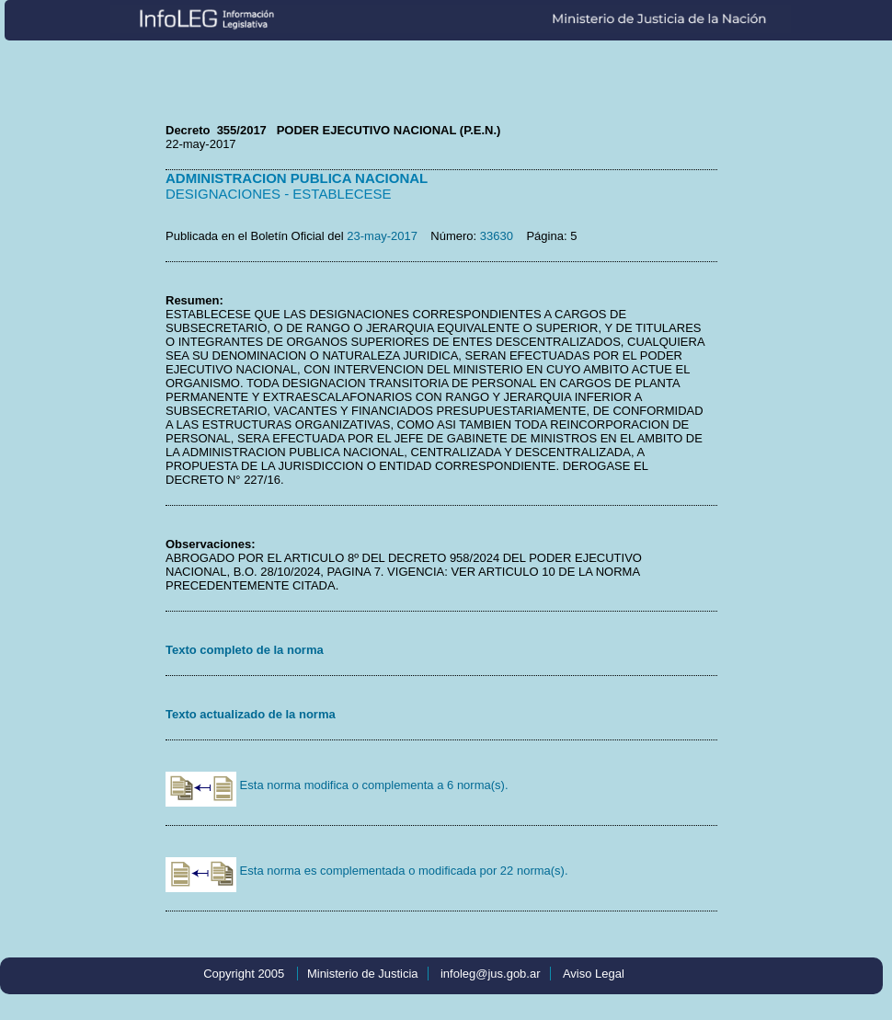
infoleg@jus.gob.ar (490, 973)
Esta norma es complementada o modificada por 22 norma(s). (367, 870)
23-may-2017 (382, 236)
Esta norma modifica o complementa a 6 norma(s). (337, 785)
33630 (496, 236)
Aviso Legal (593, 973)
